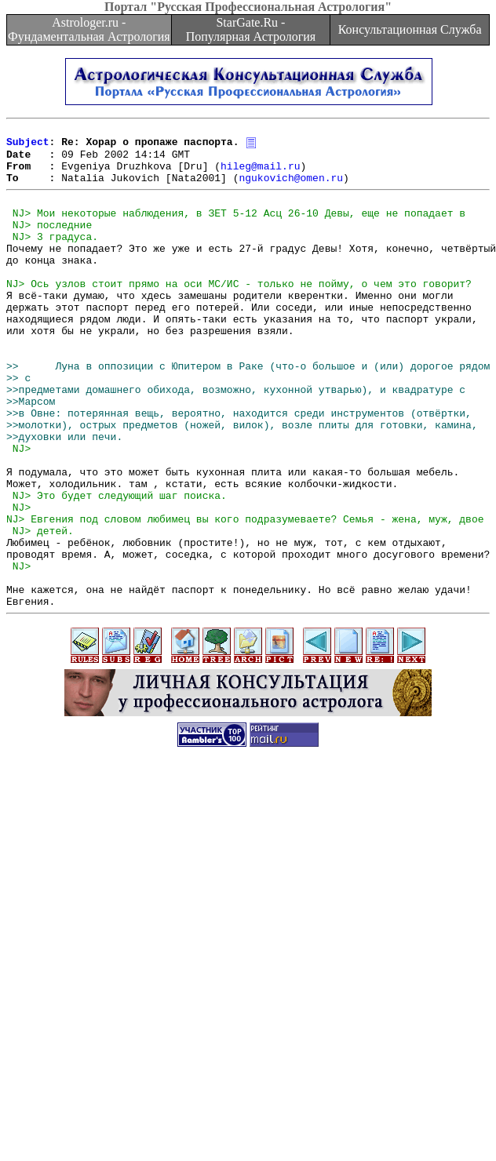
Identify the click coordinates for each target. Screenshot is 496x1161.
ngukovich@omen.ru (291, 188)
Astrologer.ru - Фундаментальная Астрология (89, 29)
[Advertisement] (147, 999)
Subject (27, 146)
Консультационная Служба (410, 29)
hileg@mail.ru (260, 174)
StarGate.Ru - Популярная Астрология (250, 29)
